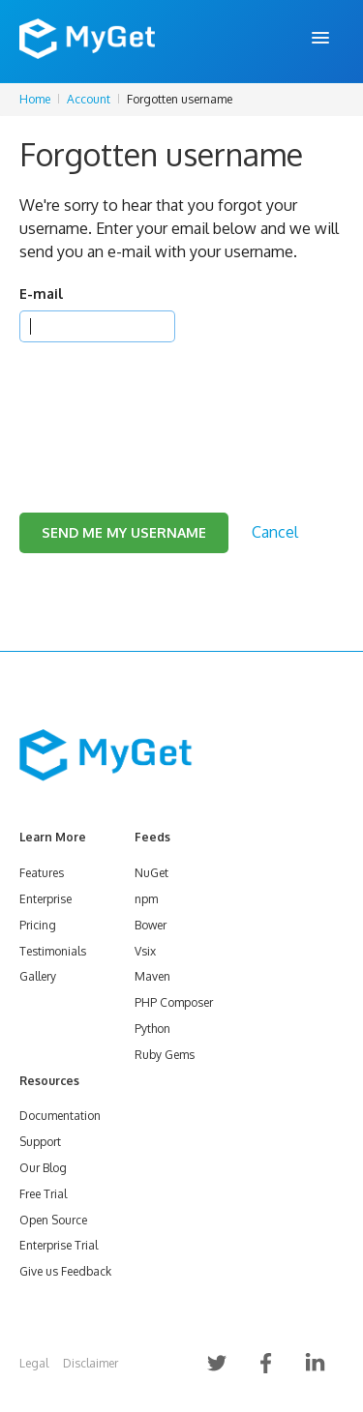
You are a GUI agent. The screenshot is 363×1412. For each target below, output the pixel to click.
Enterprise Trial (58, 1245)
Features (41, 873)
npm (146, 899)
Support (40, 1141)
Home (34, 99)
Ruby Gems (165, 1054)
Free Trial (43, 1194)
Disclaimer (90, 1363)
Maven (152, 976)
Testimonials (52, 951)
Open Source (53, 1220)
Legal (33, 1363)
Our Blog (43, 1168)
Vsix (145, 951)
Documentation (60, 1115)
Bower (150, 925)
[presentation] (166, 403)
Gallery (37, 976)
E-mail (41, 293)
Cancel (275, 532)
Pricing (37, 925)
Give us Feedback (65, 1271)
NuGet (151, 873)
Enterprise (45, 899)
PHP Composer (174, 1002)
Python (152, 1028)
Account (88, 99)
